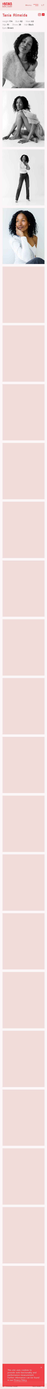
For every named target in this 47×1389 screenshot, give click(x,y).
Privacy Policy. (20, 1380)
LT (43, 5)
